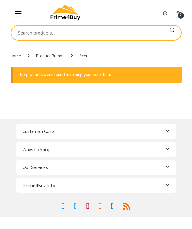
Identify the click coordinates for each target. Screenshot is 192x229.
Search (172, 33)
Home (16, 55)
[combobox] (87, 33)
